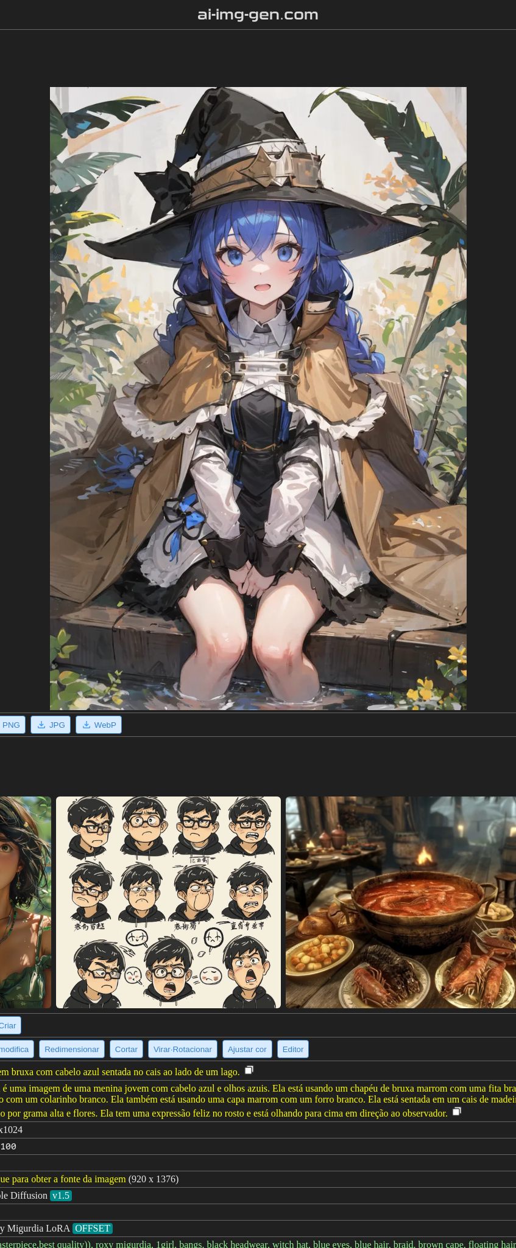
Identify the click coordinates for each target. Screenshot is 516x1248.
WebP (98, 724)
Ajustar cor (247, 1049)
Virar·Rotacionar (183, 1049)
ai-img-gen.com (258, 14)
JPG (50, 724)
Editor (293, 1049)
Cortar (126, 1049)
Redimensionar (71, 1049)
